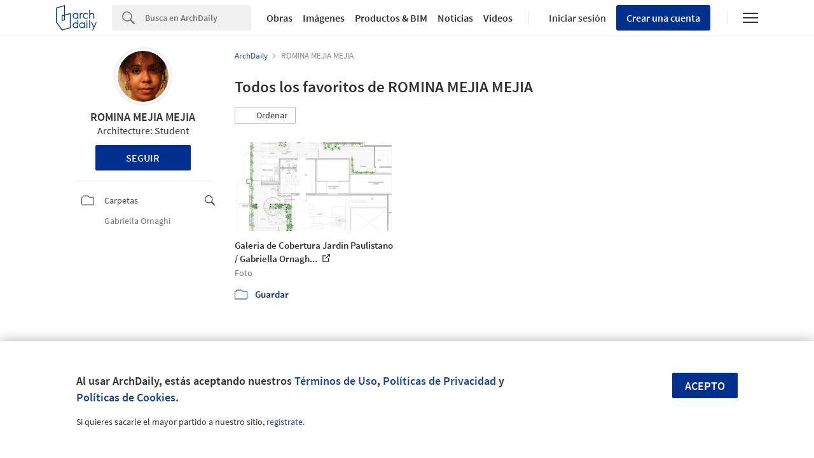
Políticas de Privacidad (439, 380)
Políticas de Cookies (126, 397)
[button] (265, 116)
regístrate (284, 421)
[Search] (198, 18)
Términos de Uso (335, 380)
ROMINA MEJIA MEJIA (142, 116)
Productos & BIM (391, 18)
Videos (498, 18)
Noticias (455, 18)
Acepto (705, 385)
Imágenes (324, 18)
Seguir (143, 157)
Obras (279, 18)
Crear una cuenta (663, 17)
